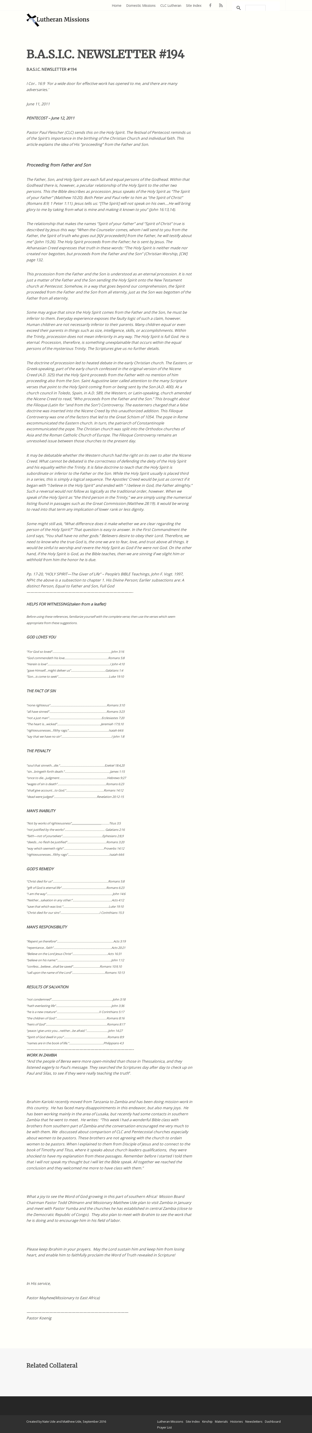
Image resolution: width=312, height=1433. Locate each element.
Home (116, 5)
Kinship (207, 1421)
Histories (236, 1421)
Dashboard (273, 1421)
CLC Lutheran (170, 5)
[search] (255, 8)
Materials (221, 1421)
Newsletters (254, 1421)
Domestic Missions (141, 5)
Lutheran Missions (170, 1421)
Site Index (193, 5)
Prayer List (164, 1427)
